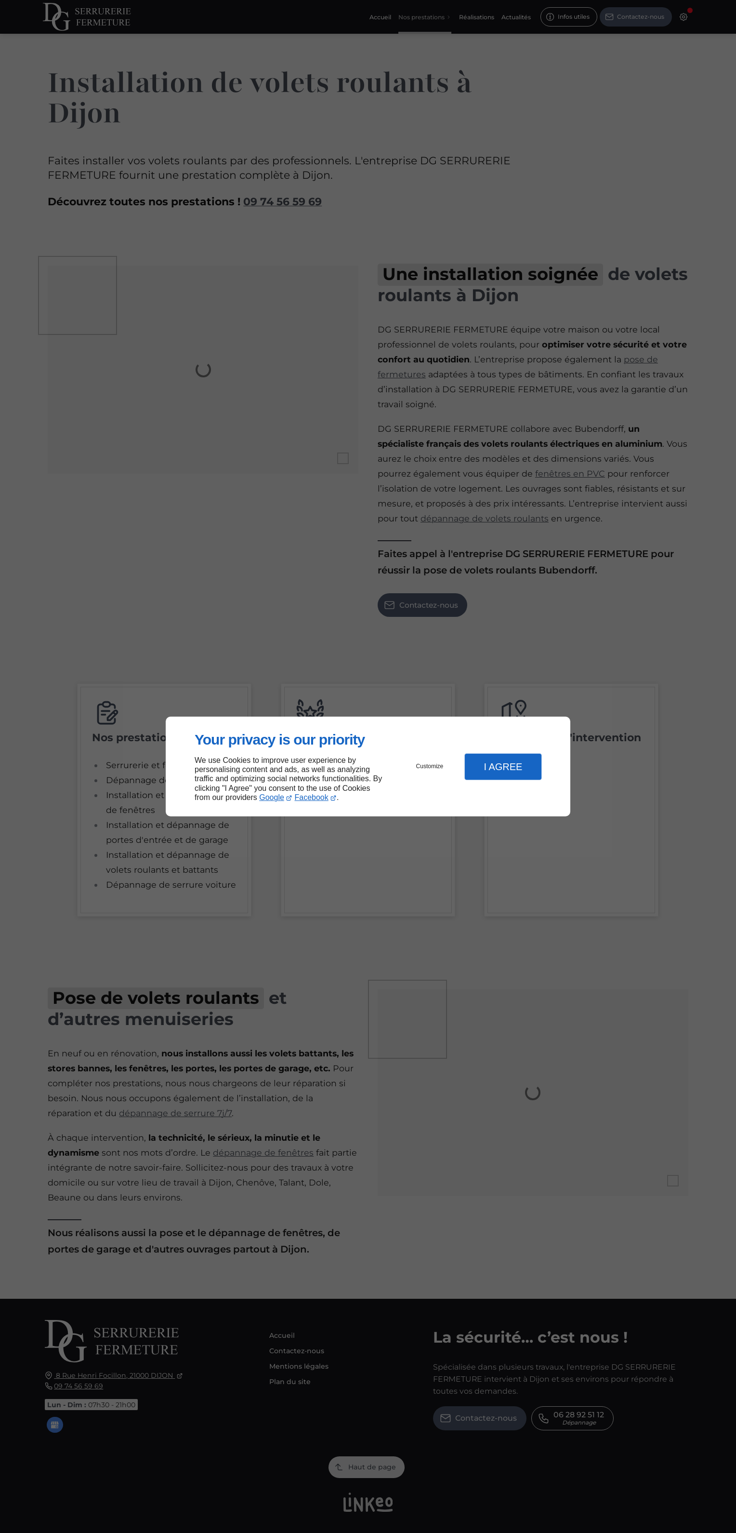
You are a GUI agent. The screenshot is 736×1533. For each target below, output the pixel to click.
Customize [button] (430, 766)
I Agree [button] (503, 766)
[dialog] (368, 766)
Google (271, 797)
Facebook (312, 797)
